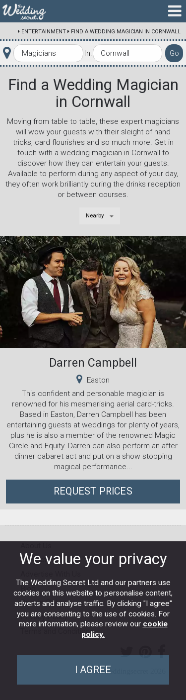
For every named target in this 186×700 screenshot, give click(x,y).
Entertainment (43, 31)
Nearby (95, 215)
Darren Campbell (93, 363)
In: (88, 53)
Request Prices (93, 491)
